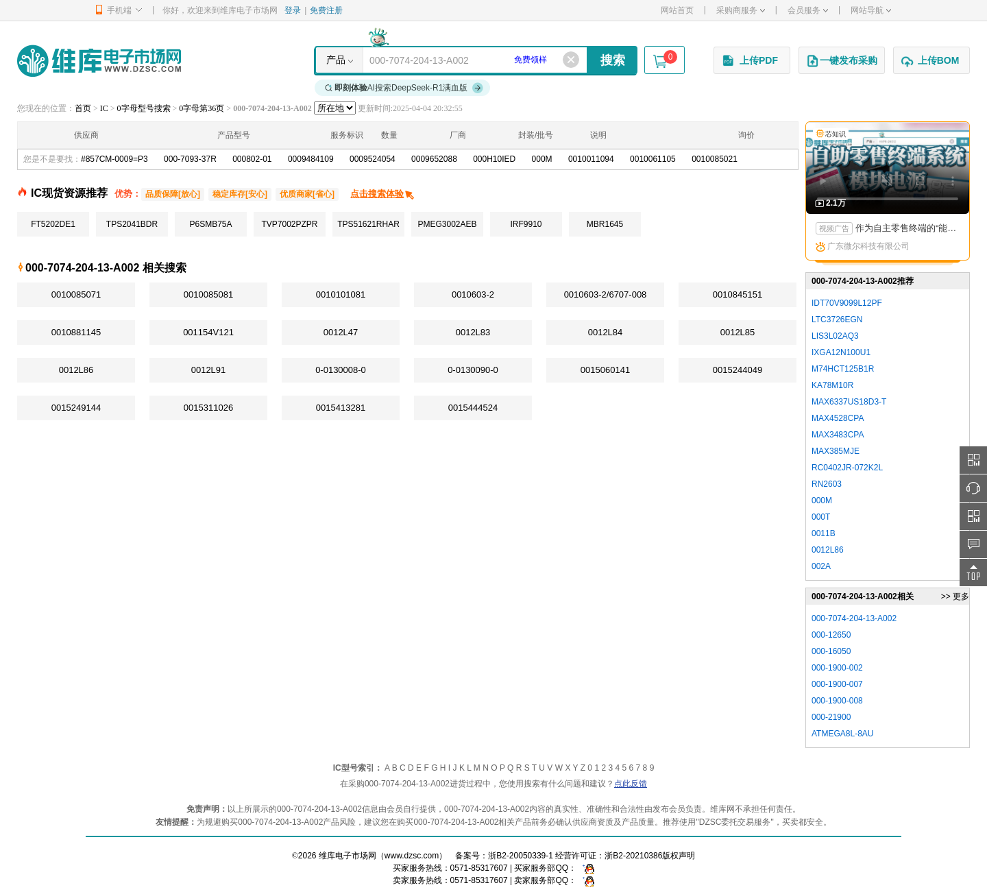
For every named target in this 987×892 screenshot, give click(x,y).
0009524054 (372, 159)
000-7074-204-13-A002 (854, 618)
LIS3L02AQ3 (835, 336)
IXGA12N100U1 (841, 352)
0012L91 (208, 370)
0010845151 (737, 294)
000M (542, 159)
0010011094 (591, 159)
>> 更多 (955, 596)
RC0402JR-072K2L (847, 467)
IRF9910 (525, 224)
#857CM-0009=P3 (114, 159)
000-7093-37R (190, 159)
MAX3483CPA (838, 434)
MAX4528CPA (838, 418)
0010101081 (340, 294)
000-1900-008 (837, 701)
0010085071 (76, 294)
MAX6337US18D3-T (849, 402)
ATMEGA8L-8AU (842, 733)
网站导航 (871, 10)
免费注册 (326, 10)
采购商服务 (740, 10)
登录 (292, 10)
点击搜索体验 (382, 194)
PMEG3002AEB (446, 224)
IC (104, 108)
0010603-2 (473, 294)
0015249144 (76, 407)
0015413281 (340, 407)
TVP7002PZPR (289, 224)
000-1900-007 (837, 684)
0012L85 (737, 332)
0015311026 (208, 407)
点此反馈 (630, 783)
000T (821, 517)
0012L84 (605, 332)
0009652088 (434, 159)
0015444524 (473, 407)
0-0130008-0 (340, 370)
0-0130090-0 (473, 370)
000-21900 (831, 717)
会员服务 (808, 10)
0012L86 (76, 370)
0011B (824, 533)
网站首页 (677, 10)
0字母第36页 (201, 108)
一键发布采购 (841, 61)
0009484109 (311, 159)
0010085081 (208, 294)
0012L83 (473, 332)
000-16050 (831, 651)
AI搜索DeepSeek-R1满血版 (404, 88)
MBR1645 (605, 224)
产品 (335, 59)
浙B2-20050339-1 (520, 855)
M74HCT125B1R (843, 369)
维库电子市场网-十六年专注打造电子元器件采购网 (99, 61)
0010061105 (653, 159)
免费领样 (530, 59)
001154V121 (208, 332)
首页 (83, 108)
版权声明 (678, 855)
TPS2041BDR (132, 224)
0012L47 (341, 332)
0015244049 (737, 370)
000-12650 (831, 635)
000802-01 (251, 159)
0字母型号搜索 (144, 108)
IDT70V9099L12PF (847, 303)
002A (821, 566)
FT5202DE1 (53, 224)
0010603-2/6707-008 (605, 294)
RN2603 (827, 484)
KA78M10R (832, 385)
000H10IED (494, 159)
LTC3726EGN (837, 319)
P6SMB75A (210, 224)
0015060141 (605, 370)
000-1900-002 (837, 668)
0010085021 (715, 159)
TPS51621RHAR (368, 224)
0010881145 (76, 332)
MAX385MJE (836, 451)
